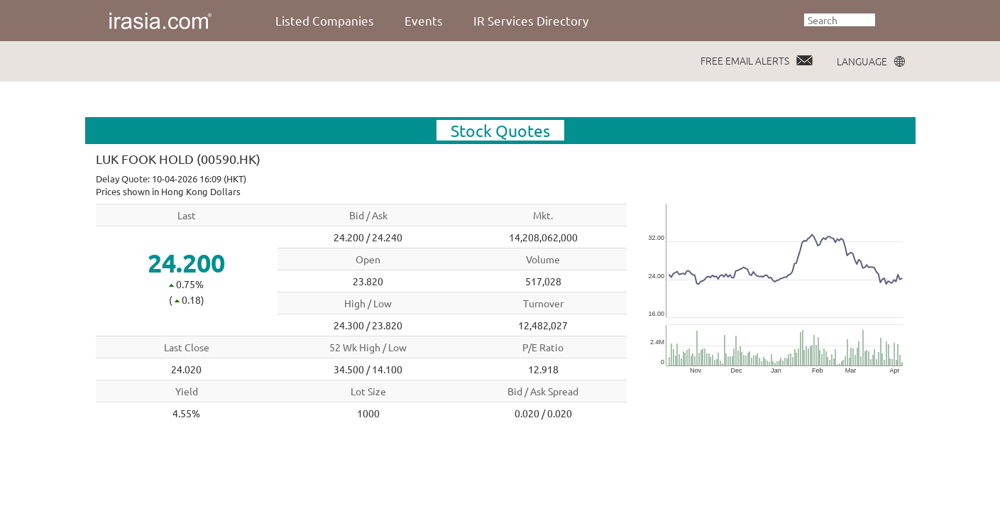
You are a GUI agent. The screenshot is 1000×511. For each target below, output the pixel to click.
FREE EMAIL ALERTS (744, 60)
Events (424, 20)
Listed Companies (324, 20)
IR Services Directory (530, 20)
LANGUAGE (862, 61)
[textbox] (839, 19)
